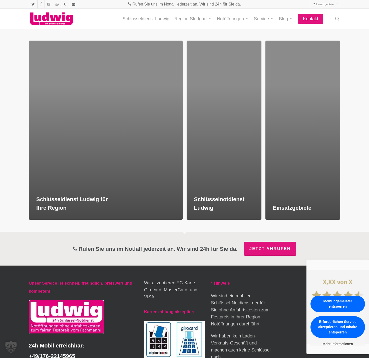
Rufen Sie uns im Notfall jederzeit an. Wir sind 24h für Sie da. (184, 4)
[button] (11, 347)
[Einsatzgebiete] (302, 130)
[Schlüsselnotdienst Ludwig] (224, 130)
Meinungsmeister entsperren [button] (337, 303)
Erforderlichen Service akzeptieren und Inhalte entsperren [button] (337, 327)
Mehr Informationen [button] (337, 344)
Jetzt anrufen (270, 248)
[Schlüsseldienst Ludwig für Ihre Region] (106, 130)
